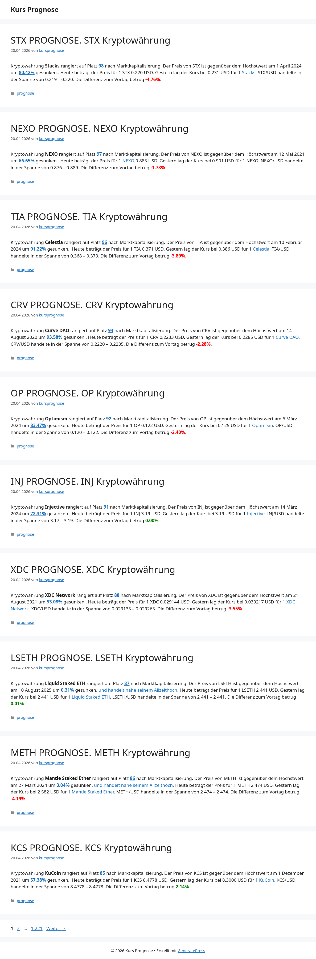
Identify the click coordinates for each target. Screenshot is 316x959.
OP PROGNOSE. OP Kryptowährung (88, 393)
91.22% (38, 249)
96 (104, 242)
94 (110, 330)
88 (116, 595)
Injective (256, 513)
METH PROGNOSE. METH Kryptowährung (100, 752)
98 (101, 66)
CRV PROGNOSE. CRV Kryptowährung (92, 304)
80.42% (27, 72)
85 (102, 873)
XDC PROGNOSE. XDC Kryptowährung (93, 569)
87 (126, 683)
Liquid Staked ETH (91, 697)
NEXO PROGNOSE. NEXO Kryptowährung (99, 128)
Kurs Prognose (35, 9)
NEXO (128, 161)
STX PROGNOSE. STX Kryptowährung (90, 40)
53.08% (54, 602)
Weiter (56, 928)
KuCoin (266, 880)
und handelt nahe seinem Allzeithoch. (138, 690)
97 (99, 154)
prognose (25, 93)
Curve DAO (287, 337)
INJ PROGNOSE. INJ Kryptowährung (88, 481)
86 (132, 778)
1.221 (36, 928)
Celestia (261, 249)
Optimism (262, 425)
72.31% (38, 513)
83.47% (38, 425)
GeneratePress (191, 950)
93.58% (54, 337)
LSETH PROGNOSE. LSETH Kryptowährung (102, 657)
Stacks (248, 72)
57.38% (38, 880)
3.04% (62, 785)
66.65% (27, 161)
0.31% (67, 690)
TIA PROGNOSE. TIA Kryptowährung (89, 216)
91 (106, 507)
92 (108, 419)
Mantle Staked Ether (93, 792)
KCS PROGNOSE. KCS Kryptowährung (91, 847)
